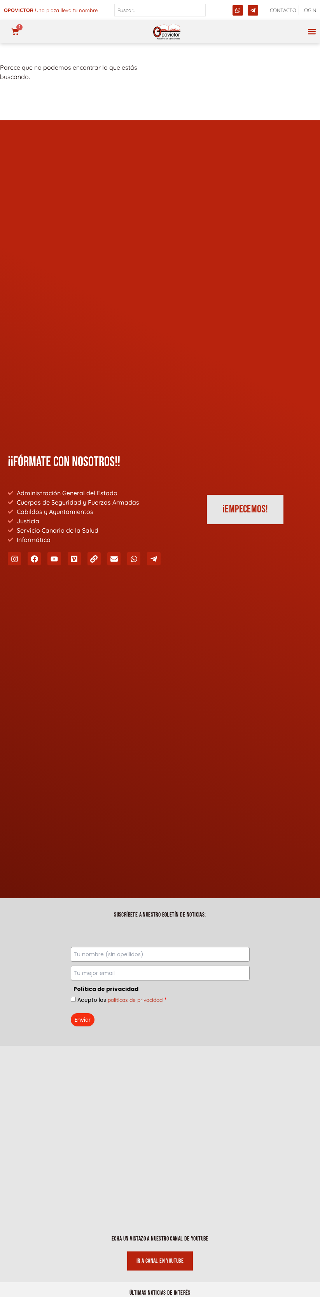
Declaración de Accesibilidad (160, 1268)
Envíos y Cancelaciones (160, 1253)
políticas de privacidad (135, 549)
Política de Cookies (160, 1221)
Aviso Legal (160, 1206)
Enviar (83, 569)
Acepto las (122, 549)
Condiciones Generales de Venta (160, 1237)
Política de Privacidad (160, 1190)
